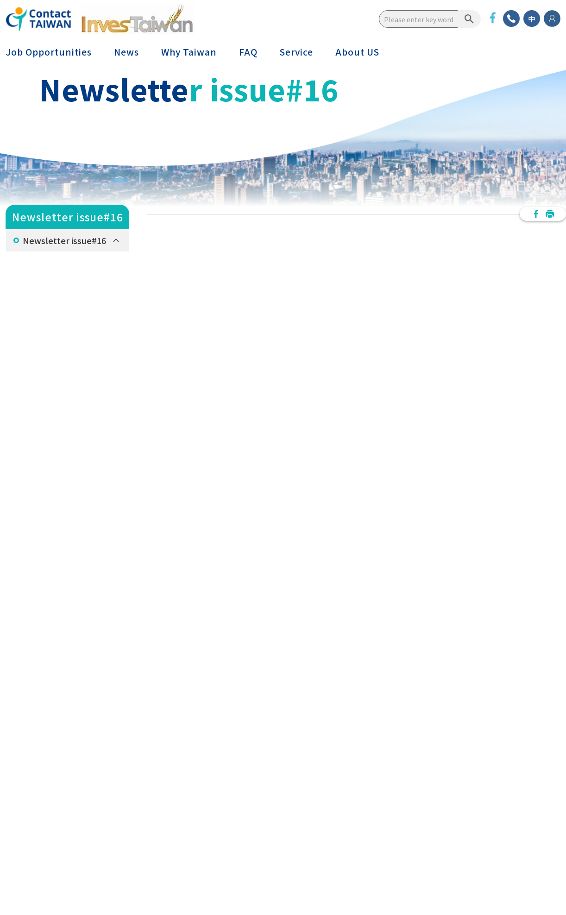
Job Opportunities (49, 51)
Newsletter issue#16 (64, 240)
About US (357, 51)
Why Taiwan (189, 51)
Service (296, 51)
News (126, 51)
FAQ (248, 51)
